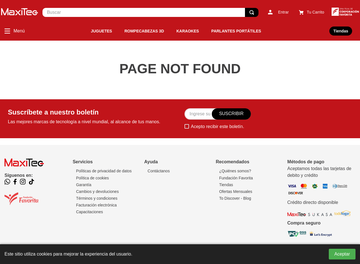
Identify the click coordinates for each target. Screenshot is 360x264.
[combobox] (150, 12)
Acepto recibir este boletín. (217, 126)
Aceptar (342, 254)
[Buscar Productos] (251, 12)
